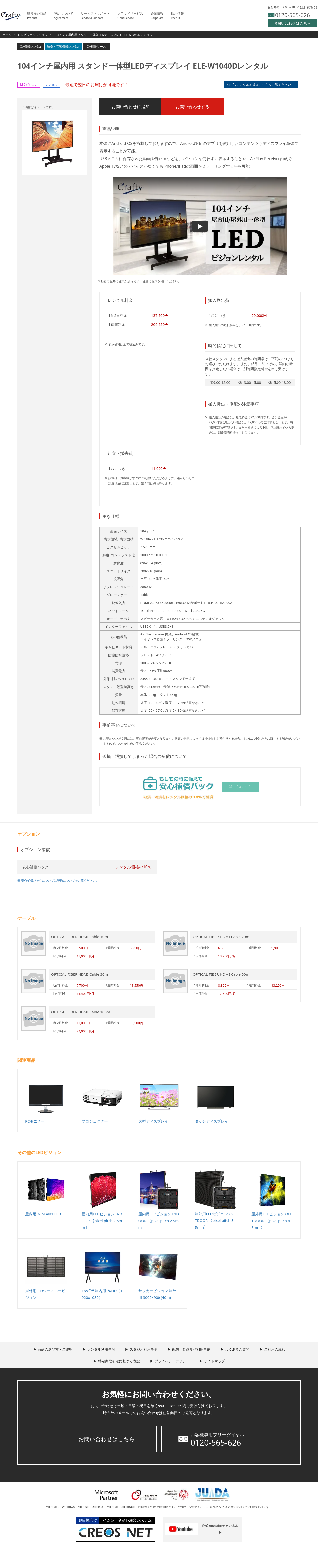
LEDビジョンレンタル (32, 35)
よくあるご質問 (237, 1349)
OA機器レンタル (31, 46)
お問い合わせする (192, 106)
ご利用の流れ (274, 1349)
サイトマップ (214, 1361)
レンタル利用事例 (101, 1349)
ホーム (6, 35)
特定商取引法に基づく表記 (119, 1361)
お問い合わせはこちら (107, 1439)
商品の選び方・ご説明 (55, 1349)
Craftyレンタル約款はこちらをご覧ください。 (260, 84)
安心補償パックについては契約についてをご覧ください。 (60, 880)
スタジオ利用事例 (144, 1349)
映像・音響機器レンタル (63, 46)
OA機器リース (96, 46)
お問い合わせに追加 (131, 106)
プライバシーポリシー (172, 1361)
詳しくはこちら (240, 786)
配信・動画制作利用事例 (191, 1349)
